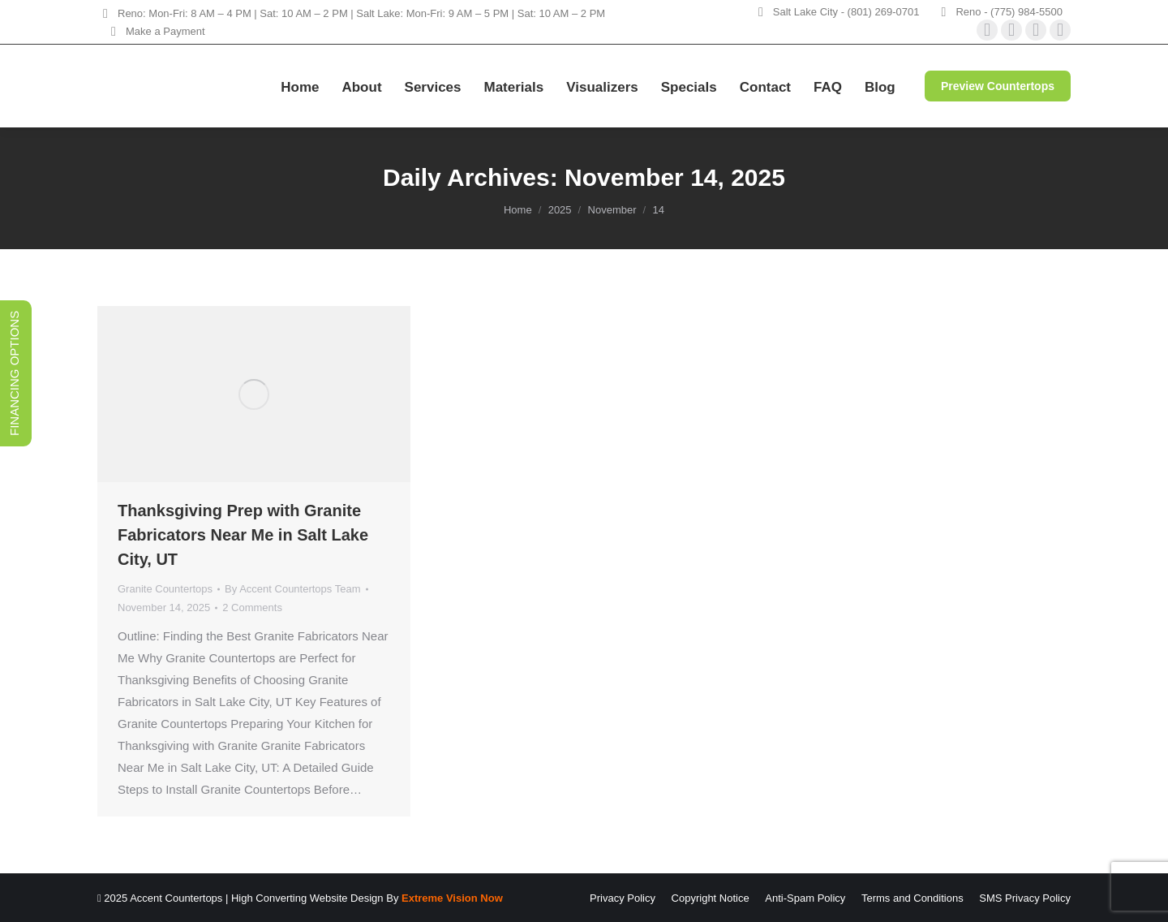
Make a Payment (155, 31)
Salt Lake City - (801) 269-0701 (846, 12)
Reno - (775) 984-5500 (1009, 12)
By (292, 589)
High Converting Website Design (307, 898)
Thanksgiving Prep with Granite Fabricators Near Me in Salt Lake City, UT (243, 535)
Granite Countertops (165, 589)
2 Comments (252, 607)
